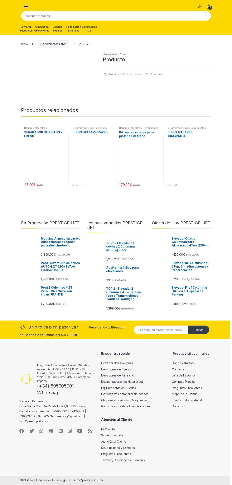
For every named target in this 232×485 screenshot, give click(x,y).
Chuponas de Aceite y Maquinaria (124, 400)
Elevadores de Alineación (118, 375)
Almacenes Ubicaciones (41, 28)
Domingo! (178, 406)
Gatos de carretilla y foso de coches (125, 406)
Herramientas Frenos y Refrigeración (139, 129)
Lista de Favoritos (183, 375)
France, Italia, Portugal (187, 400)
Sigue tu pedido (112, 435)
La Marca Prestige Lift (26, 28)
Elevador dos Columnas (117, 363)
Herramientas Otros (53, 44)
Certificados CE (89, 28)
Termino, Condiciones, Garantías (123, 460)
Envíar (199, 330)
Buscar (205, 16)
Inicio (24, 44)
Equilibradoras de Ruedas (118, 388)
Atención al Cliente (113, 441)
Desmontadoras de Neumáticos (122, 381)
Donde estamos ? (183, 363)
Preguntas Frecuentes (187, 388)
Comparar (156, 74)
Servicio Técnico (58, 28)
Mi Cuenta (108, 429)
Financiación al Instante (73, 28)
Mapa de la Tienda (185, 394)
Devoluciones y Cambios (118, 448)
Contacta (178, 369)
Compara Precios (183, 381)
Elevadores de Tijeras (116, 369)
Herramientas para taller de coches (125, 394)
